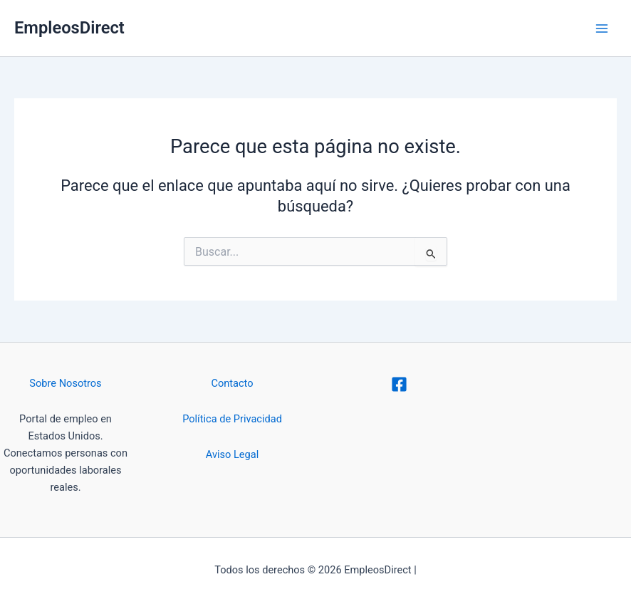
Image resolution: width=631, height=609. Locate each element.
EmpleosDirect (69, 28)
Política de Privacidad (232, 418)
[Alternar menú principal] (602, 28)
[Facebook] (399, 384)
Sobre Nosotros (65, 383)
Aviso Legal (232, 454)
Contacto (232, 383)
